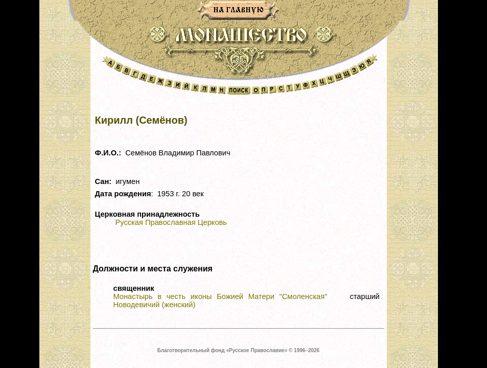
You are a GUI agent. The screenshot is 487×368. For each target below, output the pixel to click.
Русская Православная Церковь (171, 222)
